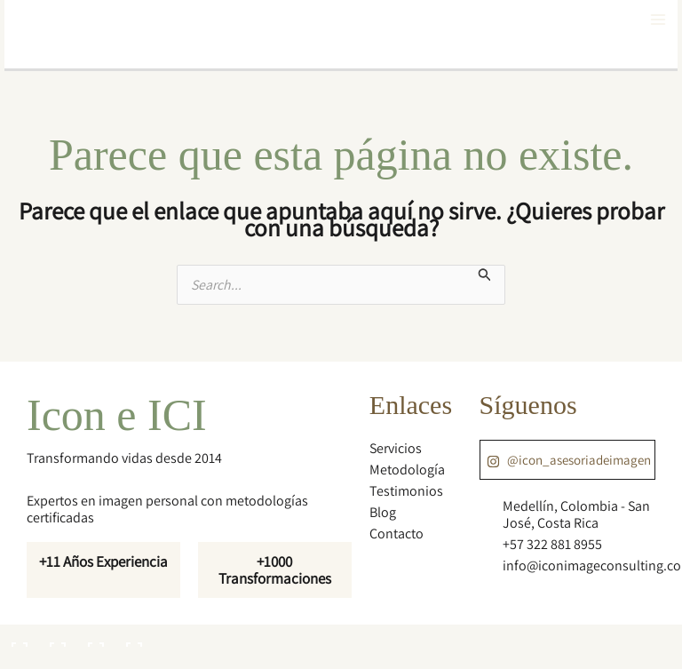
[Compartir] (94, 638)
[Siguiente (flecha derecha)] (56, 660)
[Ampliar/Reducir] (18, 638)
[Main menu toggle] (658, 19)
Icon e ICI (117, 416)
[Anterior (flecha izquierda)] (18, 660)
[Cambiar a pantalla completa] (56, 638)
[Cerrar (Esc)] (132, 638)
